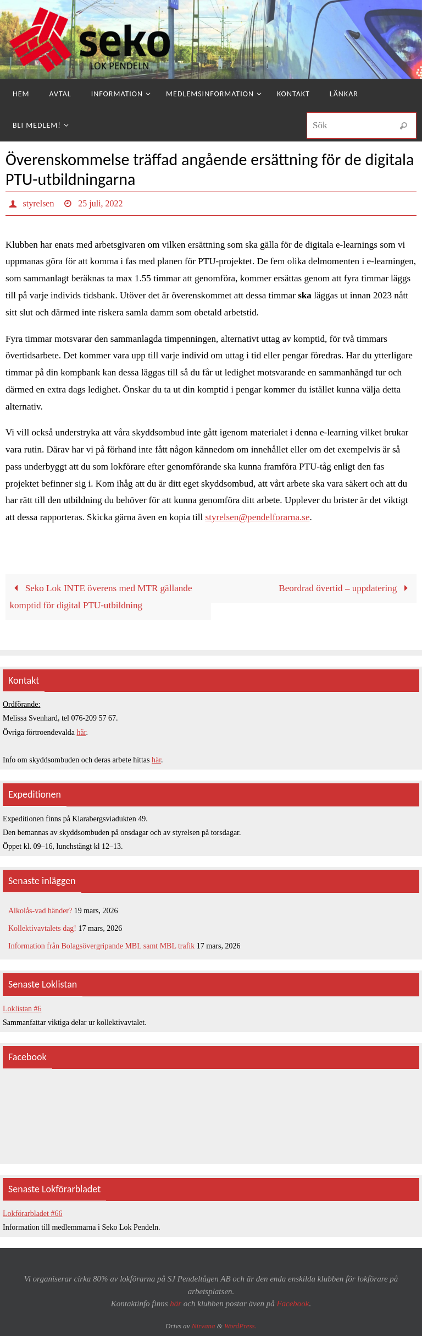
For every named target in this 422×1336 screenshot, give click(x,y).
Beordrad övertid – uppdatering (345, 588)
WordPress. (240, 1326)
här (81, 732)
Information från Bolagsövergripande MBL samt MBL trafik (101, 946)
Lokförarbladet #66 (32, 1213)
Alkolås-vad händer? (40, 911)
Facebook (292, 1303)
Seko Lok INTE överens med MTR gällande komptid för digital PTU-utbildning (100, 596)
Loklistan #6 (22, 1009)
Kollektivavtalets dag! (42, 928)
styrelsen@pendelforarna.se (258, 517)
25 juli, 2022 (100, 203)
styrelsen (38, 203)
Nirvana (203, 1326)
